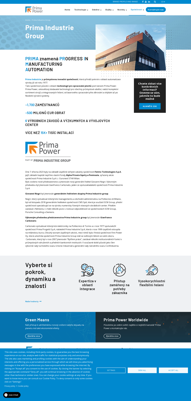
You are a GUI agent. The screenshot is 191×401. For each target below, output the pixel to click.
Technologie (80, 9)
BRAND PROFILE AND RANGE (125, 1)
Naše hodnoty (32, 301)
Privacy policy (10, 386)
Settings (111, 370)
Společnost (136, 9)
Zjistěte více (33, 336)
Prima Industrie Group (41, 20)
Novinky (121, 9)
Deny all (142, 370)
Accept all (173, 370)
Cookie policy (23, 386)
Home (67, 9)
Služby (108, 9)
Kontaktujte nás (156, 9)
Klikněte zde (150, 106)
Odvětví (95, 9)
